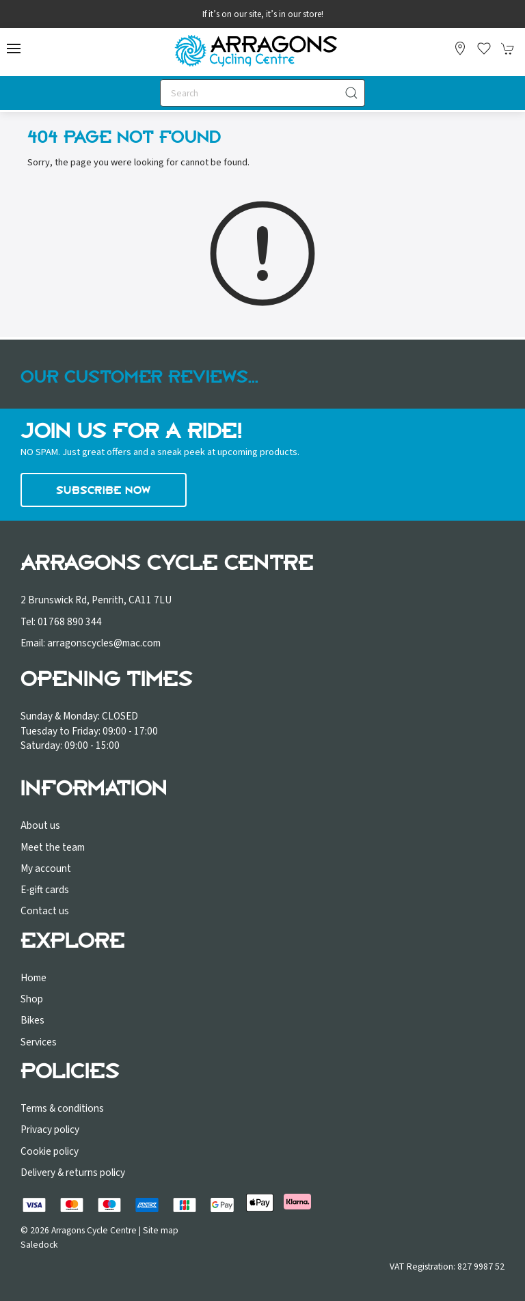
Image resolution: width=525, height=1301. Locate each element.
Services (39, 1042)
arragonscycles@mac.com (104, 642)
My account (46, 868)
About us (40, 825)
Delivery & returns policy (73, 1172)
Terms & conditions (62, 1108)
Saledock (39, 1244)
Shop (32, 998)
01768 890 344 (70, 621)
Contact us (45, 910)
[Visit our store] (460, 48)
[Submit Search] (351, 93)
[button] (14, 48)
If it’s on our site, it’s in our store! (262, 14)
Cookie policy (50, 1151)
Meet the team (53, 847)
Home (33, 977)
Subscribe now (103, 490)
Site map (160, 1230)
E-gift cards (45, 889)
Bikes (32, 1020)
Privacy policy (50, 1129)
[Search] (262, 93)
